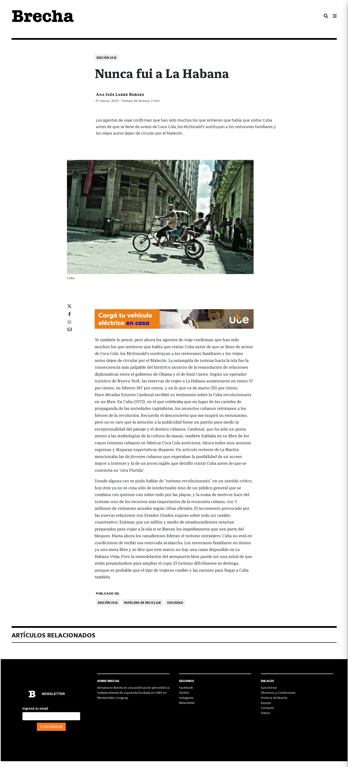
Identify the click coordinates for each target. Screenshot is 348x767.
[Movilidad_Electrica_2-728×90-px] (174, 318)
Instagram (186, 697)
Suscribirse (269, 687)
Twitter (184, 692)
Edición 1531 (107, 57)
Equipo (266, 702)
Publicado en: (107, 593)
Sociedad (175, 602)
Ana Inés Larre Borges (120, 94)
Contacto (267, 707)
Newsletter (187, 702)
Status (265, 712)
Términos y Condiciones (278, 692)
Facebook (186, 687)
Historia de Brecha (274, 697)
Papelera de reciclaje (142, 602)
